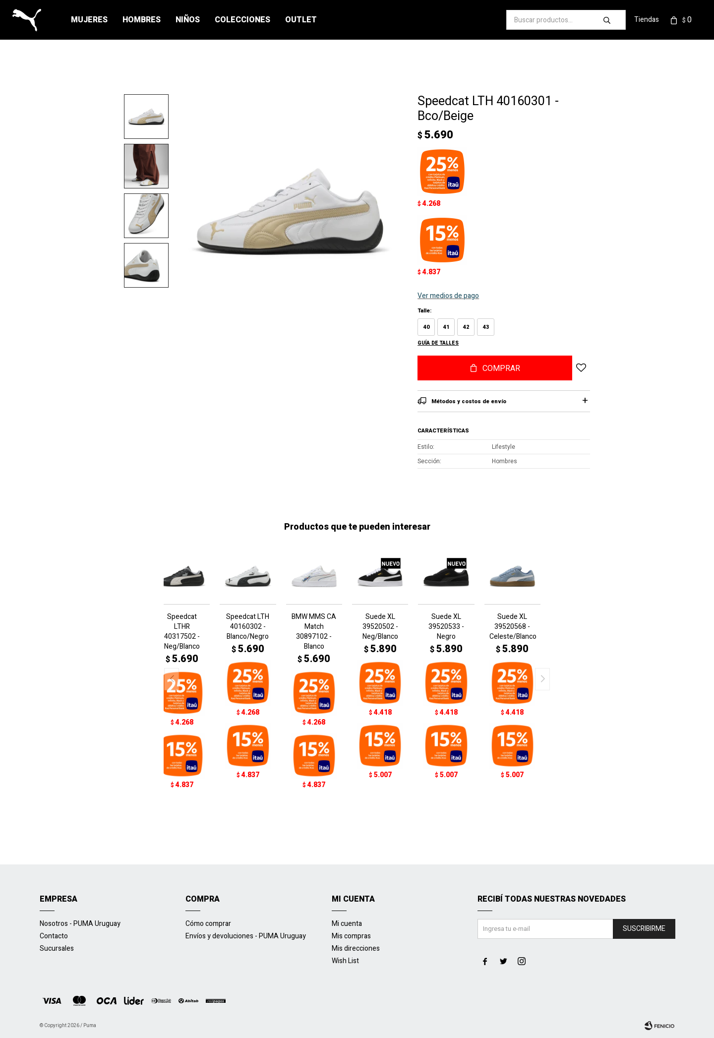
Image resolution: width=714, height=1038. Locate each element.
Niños (188, 20)
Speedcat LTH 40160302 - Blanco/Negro (247, 627)
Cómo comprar (208, 923)
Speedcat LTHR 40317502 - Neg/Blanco (182, 632)
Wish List (345, 961)
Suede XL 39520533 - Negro (446, 627)
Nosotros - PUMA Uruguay (80, 923)
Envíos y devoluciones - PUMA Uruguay (245, 936)
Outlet (301, 20)
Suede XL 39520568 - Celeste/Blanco (512, 627)
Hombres (141, 20)
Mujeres (89, 20)
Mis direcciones (356, 948)
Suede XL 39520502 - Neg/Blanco (380, 627)
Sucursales (57, 948)
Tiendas (646, 19)
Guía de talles (438, 343)
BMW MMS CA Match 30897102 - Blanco (314, 632)
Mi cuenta (347, 923)
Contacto (54, 936)
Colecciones (242, 20)
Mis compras (351, 936)
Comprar (501, 368)
